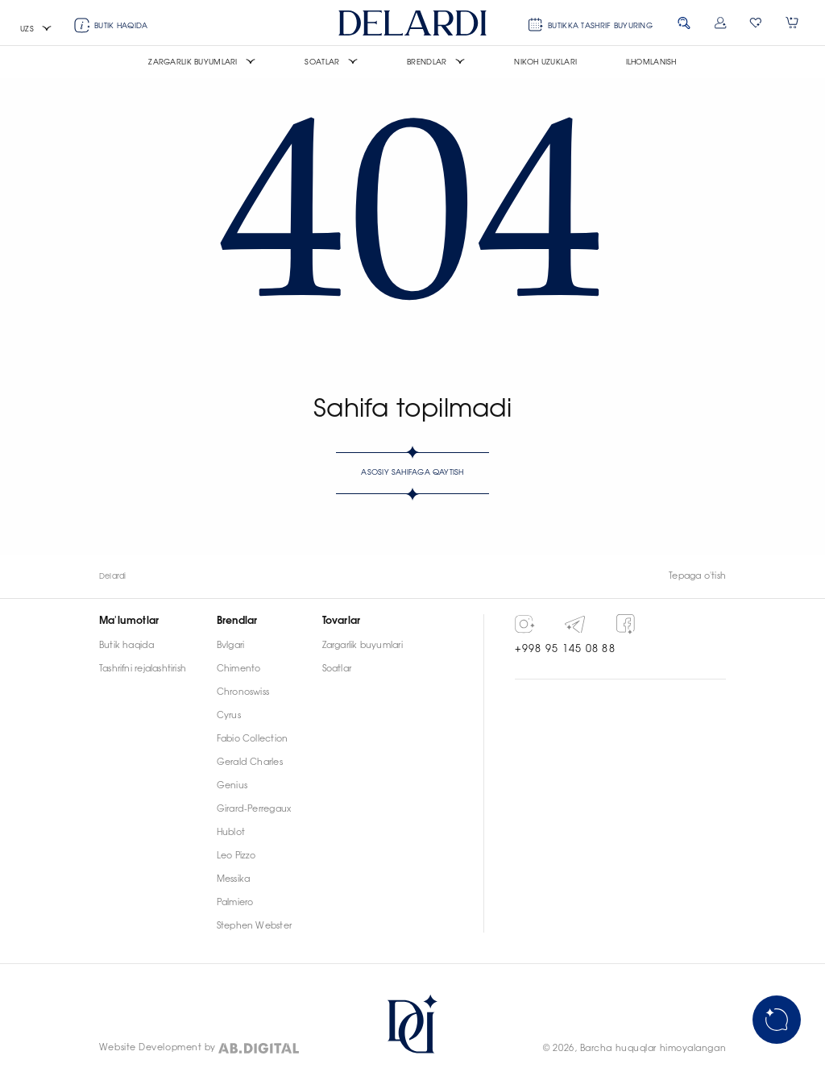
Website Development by (157, 1048)
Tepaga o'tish (697, 575)
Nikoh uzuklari (545, 62)
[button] (36, 29)
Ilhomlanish (651, 62)
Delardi (112, 576)
